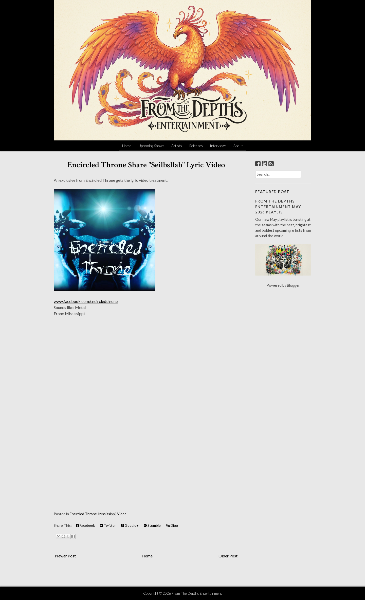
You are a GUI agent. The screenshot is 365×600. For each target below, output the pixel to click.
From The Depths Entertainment (197, 593)
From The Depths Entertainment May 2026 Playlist (278, 206)
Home (126, 145)
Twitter (108, 525)
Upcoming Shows (151, 145)
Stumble (152, 525)
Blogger (293, 285)
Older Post (228, 555)
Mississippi (107, 514)
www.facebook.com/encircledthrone (86, 301)
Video (121, 514)
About (238, 145)
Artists (176, 145)
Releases (196, 145)
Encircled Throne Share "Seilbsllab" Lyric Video (146, 165)
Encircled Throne (83, 514)
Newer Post (65, 555)
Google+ (130, 525)
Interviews (218, 145)
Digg (172, 525)
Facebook (85, 525)
